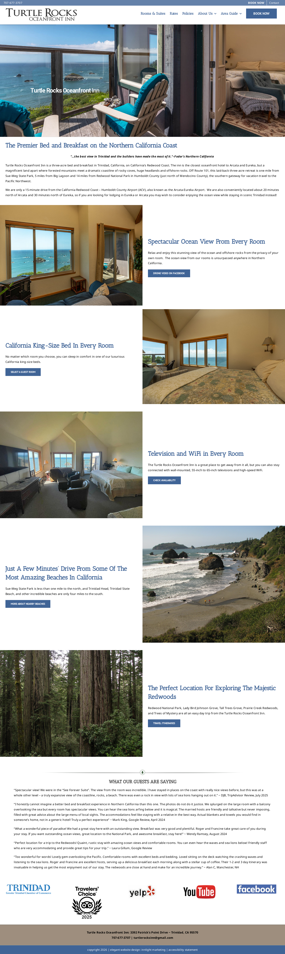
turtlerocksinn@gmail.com (153, 938)
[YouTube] (199, 886)
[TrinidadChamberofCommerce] (28, 886)
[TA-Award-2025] (85, 886)
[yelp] (142, 886)
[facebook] (256, 886)
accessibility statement (183, 949)
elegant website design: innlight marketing (137, 949)
